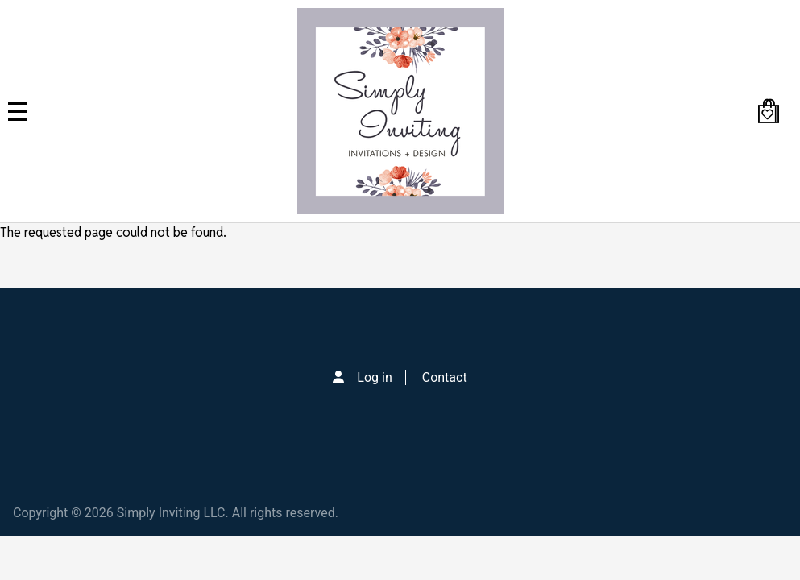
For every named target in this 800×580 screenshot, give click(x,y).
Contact (444, 377)
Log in (374, 377)
